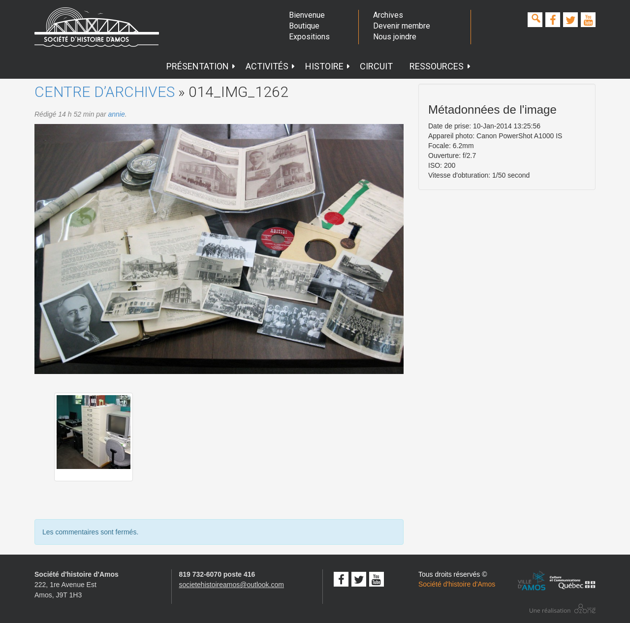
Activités (271, 66)
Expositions (309, 36)
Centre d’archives (104, 91)
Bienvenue (307, 15)
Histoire (328, 66)
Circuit (376, 66)
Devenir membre (401, 26)
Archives (388, 15)
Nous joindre (394, 36)
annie (116, 114)
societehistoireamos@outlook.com (231, 585)
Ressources (440, 66)
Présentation (201, 66)
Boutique (304, 26)
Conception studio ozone (563, 608)
